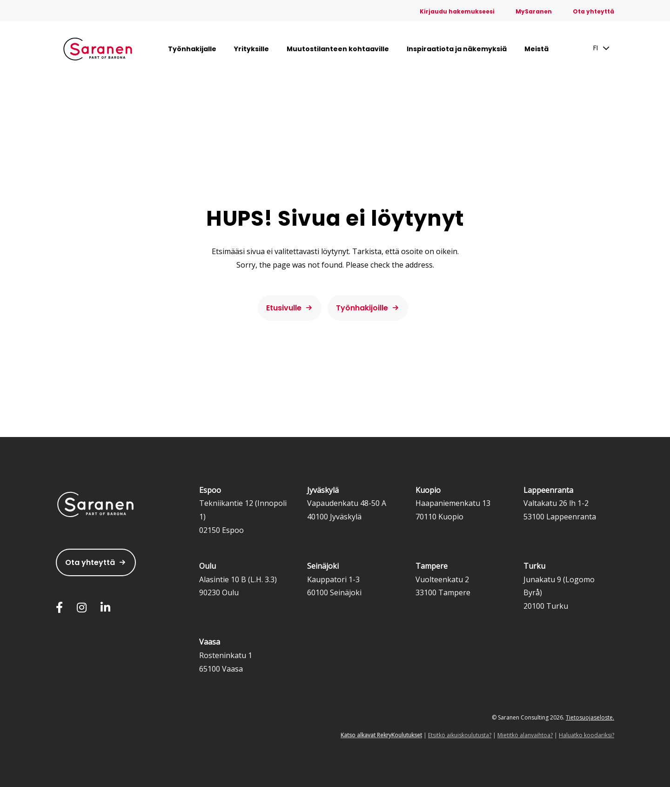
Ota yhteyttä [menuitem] (593, 11)
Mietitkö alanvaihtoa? (525, 735)
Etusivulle (284, 308)
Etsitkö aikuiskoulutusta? (459, 735)
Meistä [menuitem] (536, 49)
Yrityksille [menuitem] (251, 49)
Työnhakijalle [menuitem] (192, 49)
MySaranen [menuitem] (534, 11)
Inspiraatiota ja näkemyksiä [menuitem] (457, 49)
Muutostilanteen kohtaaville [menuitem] (338, 49)
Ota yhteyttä (90, 562)
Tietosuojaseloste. (590, 717)
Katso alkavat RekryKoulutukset (381, 735)
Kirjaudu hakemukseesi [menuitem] (457, 11)
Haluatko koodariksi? (586, 735)
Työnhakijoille (362, 308)
